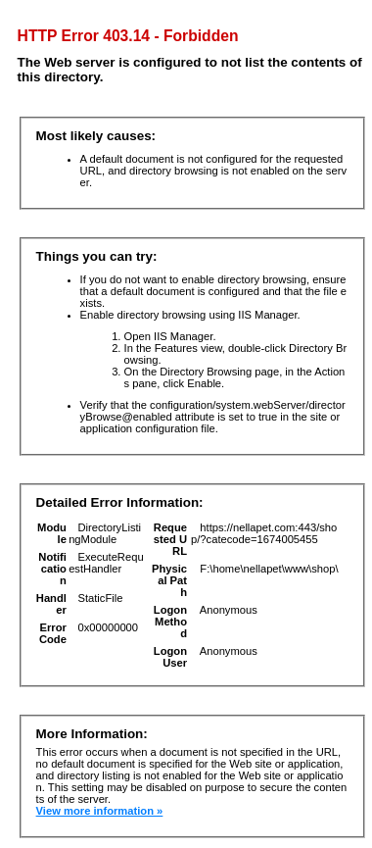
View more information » (99, 811)
